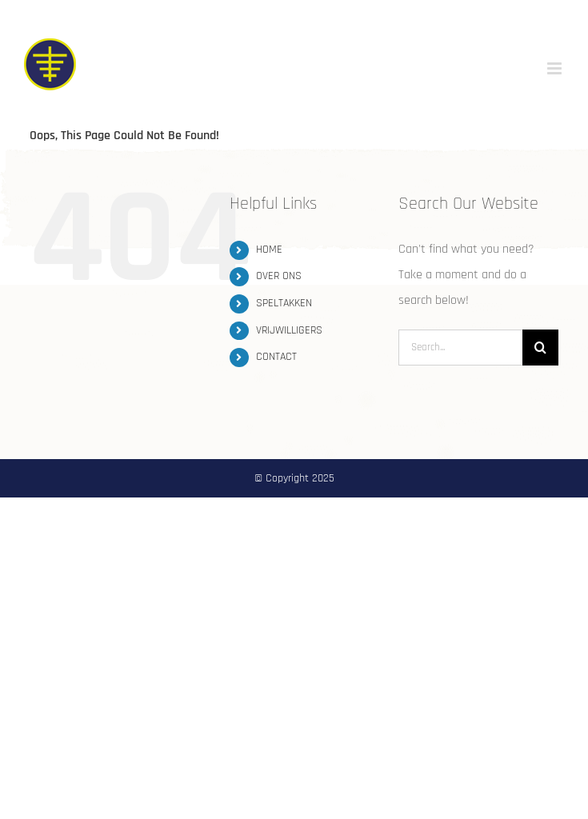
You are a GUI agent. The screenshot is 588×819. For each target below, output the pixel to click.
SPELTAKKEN (284, 303)
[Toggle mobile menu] (555, 68)
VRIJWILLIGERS (289, 330)
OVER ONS (279, 276)
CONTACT (276, 357)
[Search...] (460, 348)
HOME (269, 249)
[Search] (540, 348)
